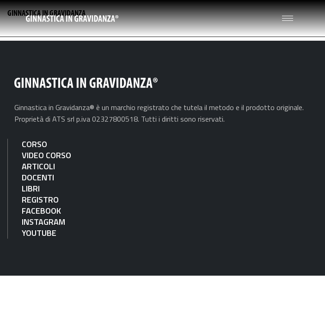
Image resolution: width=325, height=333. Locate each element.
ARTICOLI (38, 166)
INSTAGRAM (43, 222)
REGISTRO (40, 199)
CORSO (34, 144)
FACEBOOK (41, 210)
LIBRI (31, 188)
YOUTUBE (39, 233)
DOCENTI (38, 177)
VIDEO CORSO (46, 155)
